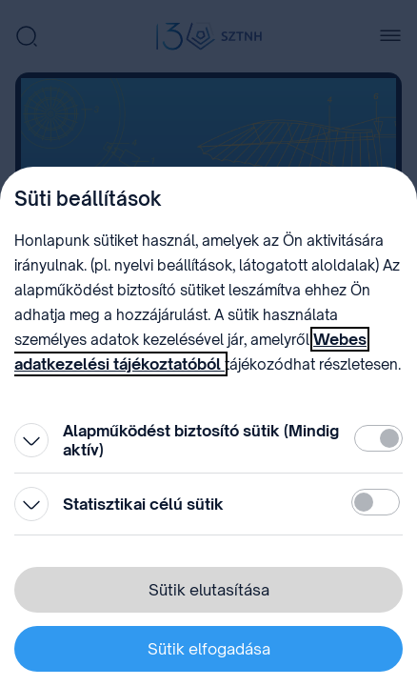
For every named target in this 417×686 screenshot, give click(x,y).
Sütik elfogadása (209, 648)
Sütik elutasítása (209, 589)
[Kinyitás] (31, 440)
